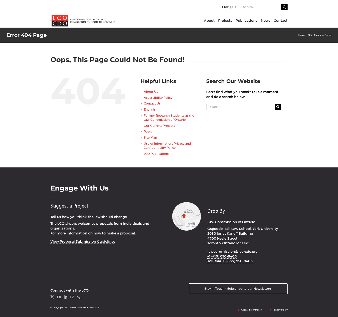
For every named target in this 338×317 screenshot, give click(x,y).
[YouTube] (59, 297)
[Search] (284, 7)
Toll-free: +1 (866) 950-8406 (230, 261)
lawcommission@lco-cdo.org (232, 252)
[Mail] (72, 297)
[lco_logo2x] (82, 16)
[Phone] (79, 297)
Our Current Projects (159, 126)
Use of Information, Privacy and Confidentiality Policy (167, 146)
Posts (148, 131)
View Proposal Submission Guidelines (82, 241)
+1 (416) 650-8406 (222, 256)
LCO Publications (156, 154)
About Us (151, 92)
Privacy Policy (280, 309)
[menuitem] (229, 7)
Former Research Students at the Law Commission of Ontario (169, 118)
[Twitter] (52, 297)
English (149, 109)
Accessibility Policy (158, 98)
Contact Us (152, 103)
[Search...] (260, 7)
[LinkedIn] (65, 297)
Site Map (150, 137)
